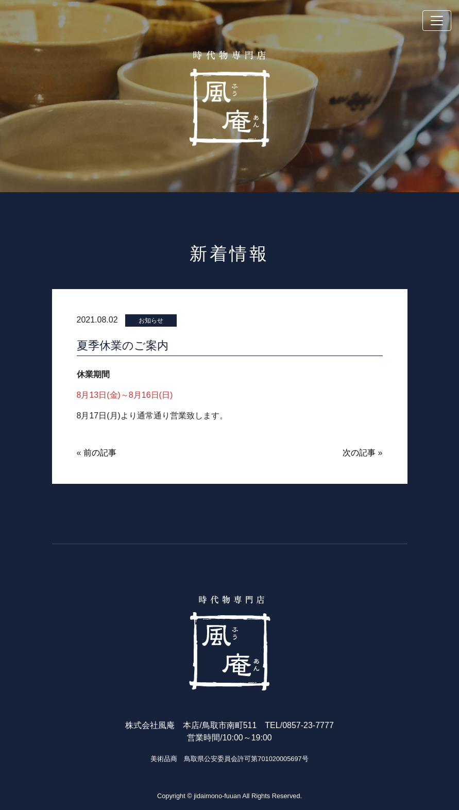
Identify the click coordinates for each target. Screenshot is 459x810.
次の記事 (359, 452)
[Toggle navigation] (436, 20)
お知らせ (151, 320)
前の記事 (99, 452)
